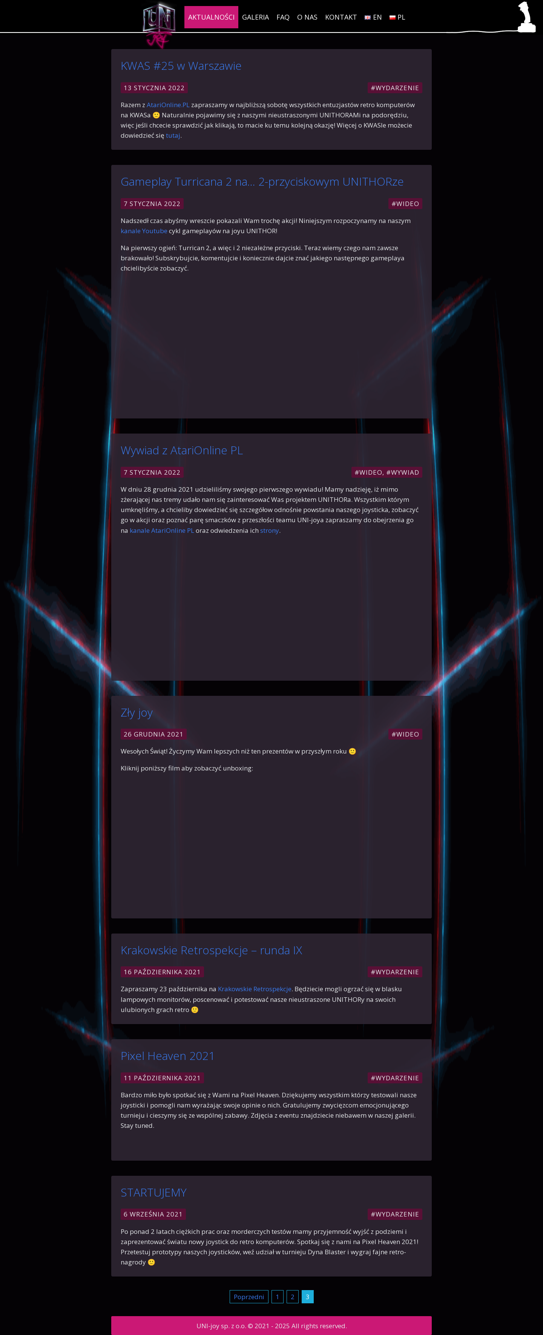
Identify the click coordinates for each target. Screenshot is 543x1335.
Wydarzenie (397, 87)
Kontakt (341, 17)
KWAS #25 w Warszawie (181, 65)
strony (269, 530)
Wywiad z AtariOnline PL (182, 450)
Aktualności (211, 17)
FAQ (283, 17)
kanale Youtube (144, 230)
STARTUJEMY (154, 1192)
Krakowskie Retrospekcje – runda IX (211, 950)
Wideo (407, 203)
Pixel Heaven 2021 (168, 1055)
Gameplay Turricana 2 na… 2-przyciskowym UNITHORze (262, 181)
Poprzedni (249, 1296)
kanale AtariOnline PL (162, 530)
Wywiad (405, 472)
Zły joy (137, 712)
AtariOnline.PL (167, 104)
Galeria (255, 17)
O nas (307, 17)
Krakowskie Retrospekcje (254, 988)
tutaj (173, 135)
